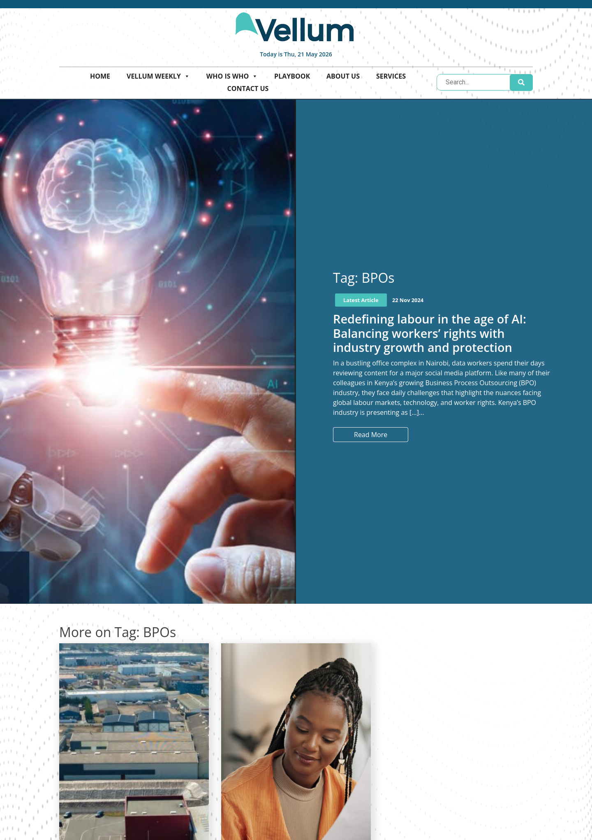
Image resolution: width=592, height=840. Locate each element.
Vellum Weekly (158, 76)
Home (100, 76)
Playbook (292, 76)
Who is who (232, 76)
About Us (343, 76)
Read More (370, 434)
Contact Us (248, 88)
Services (391, 76)
